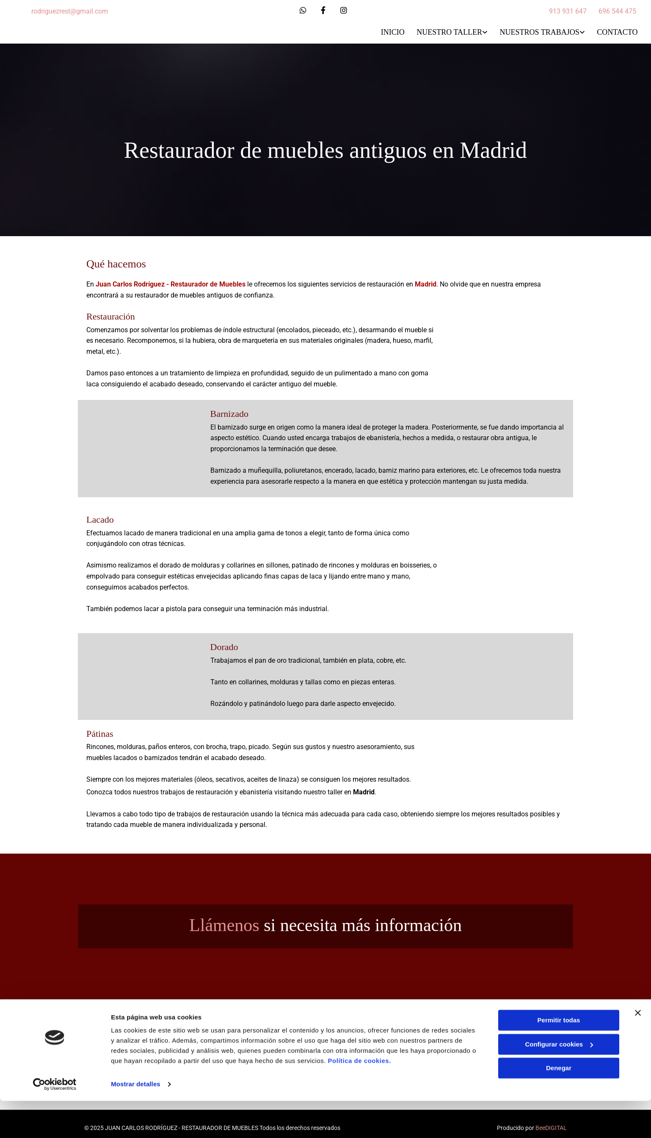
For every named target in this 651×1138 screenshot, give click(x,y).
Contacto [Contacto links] (618, 31)
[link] (445, 32)
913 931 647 (568, 11)
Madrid (425, 283)
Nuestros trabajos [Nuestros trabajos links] (539, 31)
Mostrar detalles (135, 1121)
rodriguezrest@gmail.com (69, 11)
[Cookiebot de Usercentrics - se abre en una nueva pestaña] (55, 1121)
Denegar (558, 1105)
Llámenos (224, 923)
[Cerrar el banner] (638, 1050)
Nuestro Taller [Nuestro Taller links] (449, 31)
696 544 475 (617, 11)
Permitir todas (559, 1057)
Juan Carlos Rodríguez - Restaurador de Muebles (171, 283)
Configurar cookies (559, 1081)
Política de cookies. (359, 1098)
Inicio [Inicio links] (391, 31)
